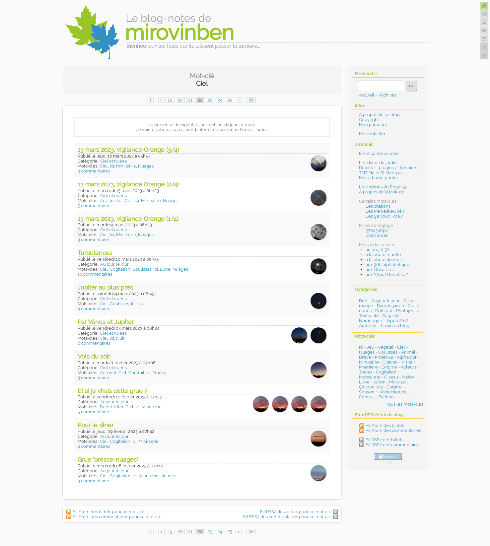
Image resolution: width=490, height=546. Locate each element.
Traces (159, 372)
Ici (112, 166)
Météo (408, 377)
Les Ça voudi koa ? (384, 216)
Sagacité (391, 315)
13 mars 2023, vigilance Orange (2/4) (128, 184)
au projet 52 (377, 249)
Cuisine (393, 386)
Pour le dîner (95, 425)
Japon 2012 (397, 320)
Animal (408, 352)
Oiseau (391, 377)
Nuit (141, 303)
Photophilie (407, 310)
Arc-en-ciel (111, 200)
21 (190, 100)
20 (180, 100)
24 (220, 100)
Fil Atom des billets (385, 425)
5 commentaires (94, 205)
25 (230, 100)
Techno (386, 396)
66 (251, 100)
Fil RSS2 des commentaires (393, 444)
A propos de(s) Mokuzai (382, 191)
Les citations (378, 206)
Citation (390, 362)
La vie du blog (395, 325)
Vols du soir (94, 356)
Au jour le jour (114, 264)
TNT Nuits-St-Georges (381, 172)
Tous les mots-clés (404, 404)
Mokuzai (397, 381)
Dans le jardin (390, 305)
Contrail (136, 372)
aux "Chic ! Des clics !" (387, 274)
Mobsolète (370, 377)
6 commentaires (94, 343)
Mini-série (126, 166)
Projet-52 (384, 357)
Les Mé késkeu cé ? (385, 211)
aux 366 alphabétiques (388, 264)
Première (368, 367)
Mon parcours (373, 124)
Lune (165, 269)
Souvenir (368, 391)
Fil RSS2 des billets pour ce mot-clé (295, 511)
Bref (363, 300)
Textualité (369, 315)
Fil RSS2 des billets (384, 439)
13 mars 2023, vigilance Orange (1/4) (128, 218)
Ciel (104, 166)
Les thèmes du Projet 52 (383, 186)
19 (170, 100)
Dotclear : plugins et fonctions (388, 167)
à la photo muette (383, 254)
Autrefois (368, 325)
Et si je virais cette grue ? (112, 390)
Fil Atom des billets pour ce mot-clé (109, 511)
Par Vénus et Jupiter (106, 321)
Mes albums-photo (378, 177)
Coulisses (142, 269)
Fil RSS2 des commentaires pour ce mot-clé (287, 516)
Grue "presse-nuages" (108, 459)
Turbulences (95, 252)
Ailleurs (408, 367)
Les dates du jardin (378, 162)
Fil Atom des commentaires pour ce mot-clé (117, 516)
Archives (387, 95)
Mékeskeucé (394, 391)
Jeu (370, 347)
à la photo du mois (384, 259)
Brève (365, 357)
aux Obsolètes (380, 269)
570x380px (377, 230)
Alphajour (407, 357)
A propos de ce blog (379, 114)
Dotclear (383, 310)
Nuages (146, 166)
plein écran (377, 235)
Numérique (370, 320)
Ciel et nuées (113, 161)
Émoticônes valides (378, 153)
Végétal (385, 347)
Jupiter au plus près (105, 287)
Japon (379, 381)
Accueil (366, 95)
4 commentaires (94, 308)
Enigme (389, 367)
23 (210, 100)
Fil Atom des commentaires (393, 430)
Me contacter (372, 133)
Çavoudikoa (371, 386)
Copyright (369, 119)
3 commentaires (94, 171)
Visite (406, 362)
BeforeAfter (111, 406)
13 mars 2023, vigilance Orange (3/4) (128, 149)
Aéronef (108, 372)
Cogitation (120, 269)
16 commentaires (95, 274)
